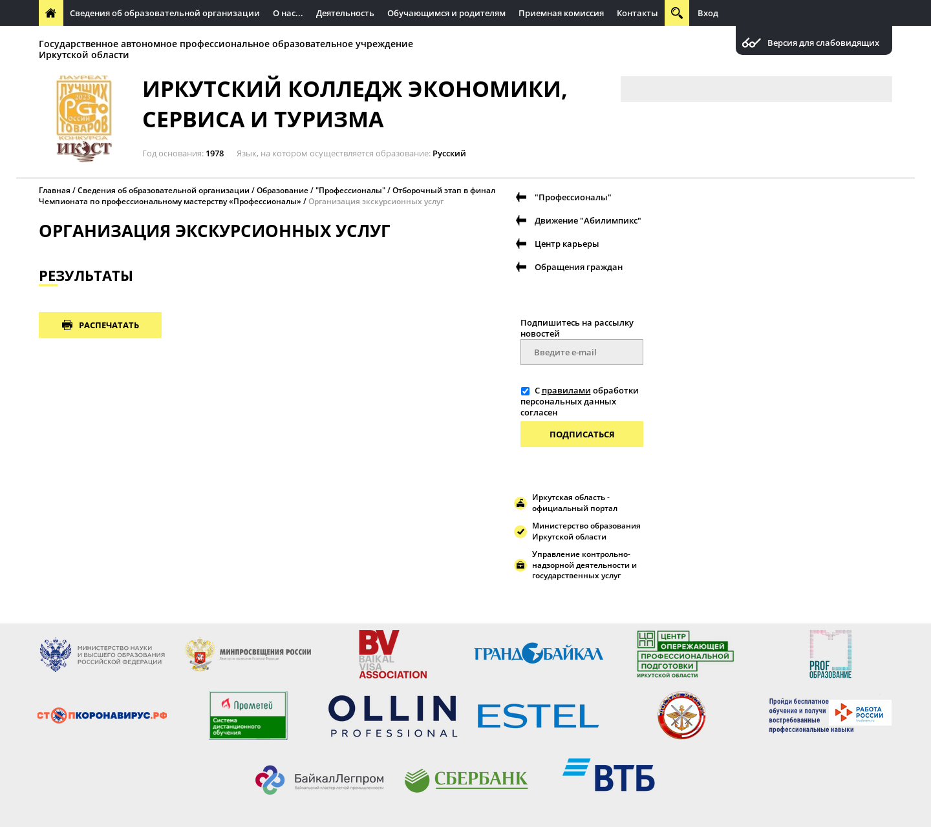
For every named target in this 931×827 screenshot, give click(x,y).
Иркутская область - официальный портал (574, 502)
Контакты (637, 13)
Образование (282, 190)
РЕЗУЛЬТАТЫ (86, 275)
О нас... (288, 13)
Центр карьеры (567, 243)
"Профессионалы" (350, 190)
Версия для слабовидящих (823, 42)
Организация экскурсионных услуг (376, 201)
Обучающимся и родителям (446, 13)
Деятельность (345, 13)
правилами (566, 390)
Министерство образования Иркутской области (586, 531)
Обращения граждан (579, 267)
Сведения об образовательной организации (165, 13)
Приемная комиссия (561, 13)
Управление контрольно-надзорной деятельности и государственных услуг (584, 565)
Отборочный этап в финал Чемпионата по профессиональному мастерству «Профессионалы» (267, 195)
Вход (708, 13)
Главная (54, 190)
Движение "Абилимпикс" (588, 220)
